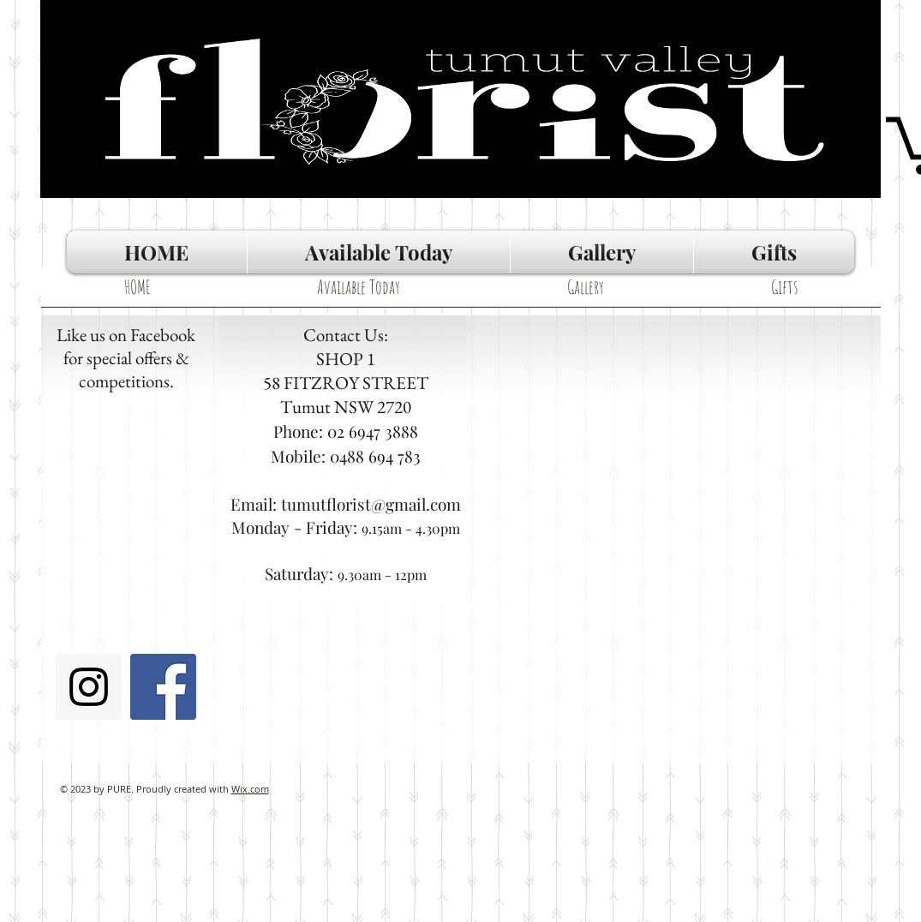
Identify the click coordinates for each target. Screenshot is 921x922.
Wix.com (250, 788)
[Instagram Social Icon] (89, 687)
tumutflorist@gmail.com (371, 504)
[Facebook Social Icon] (163, 687)
